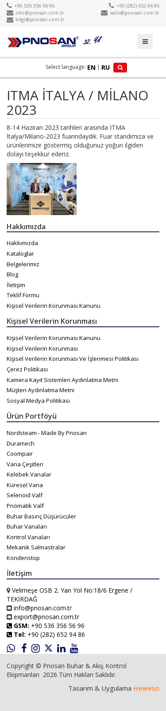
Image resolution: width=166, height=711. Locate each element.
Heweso (146, 688)
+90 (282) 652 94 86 (134, 5)
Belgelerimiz (23, 264)
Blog (12, 274)
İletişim (16, 285)
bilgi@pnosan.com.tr (36, 19)
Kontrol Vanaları (28, 537)
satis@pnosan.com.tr (130, 12)
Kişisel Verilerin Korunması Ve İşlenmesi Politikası (73, 359)
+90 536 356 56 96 (30, 5)
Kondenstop (23, 558)
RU (105, 67)
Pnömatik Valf (25, 506)
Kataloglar (20, 253)
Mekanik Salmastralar (36, 547)
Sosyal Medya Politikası (38, 401)
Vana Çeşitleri (25, 464)
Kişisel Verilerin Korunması (42, 348)
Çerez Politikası (27, 369)
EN (91, 67)
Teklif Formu (23, 295)
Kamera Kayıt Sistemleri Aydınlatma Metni (62, 380)
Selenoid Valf (24, 495)
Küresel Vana (25, 485)
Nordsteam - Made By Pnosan (47, 433)
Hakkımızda (22, 243)
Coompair (20, 454)
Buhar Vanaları (27, 526)
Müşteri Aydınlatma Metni (40, 390)
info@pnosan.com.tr (35, 12)
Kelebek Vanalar (29, 474)
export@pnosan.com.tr (46, 617)
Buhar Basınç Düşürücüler (41, 516)
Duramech (21, 443)
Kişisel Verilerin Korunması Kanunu (53, 306)
